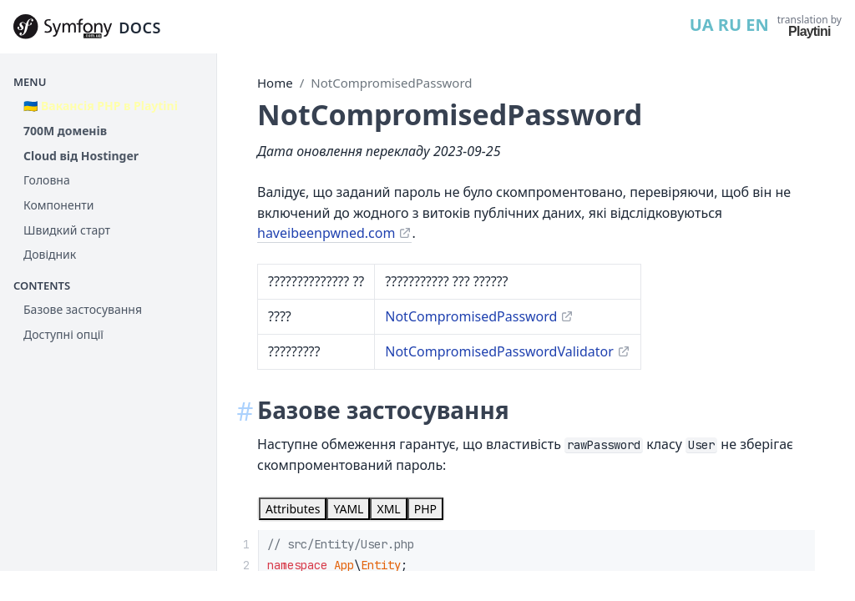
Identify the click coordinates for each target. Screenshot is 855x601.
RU (729, 24)
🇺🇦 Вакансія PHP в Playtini (100, 106)
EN (757, 24)
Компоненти (58, 205)
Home (275, 82)
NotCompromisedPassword (391, 82)
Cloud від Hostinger (81, 156)
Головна (46, 180)
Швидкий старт (66, 230)
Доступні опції (63, 334)
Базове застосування (82, 309)
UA (702, 24)
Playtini (809, 31)
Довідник (49, 254)
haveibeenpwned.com (326, 233)
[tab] (292, 509)
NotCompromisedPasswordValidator (499, 351)
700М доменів (65, 131)
